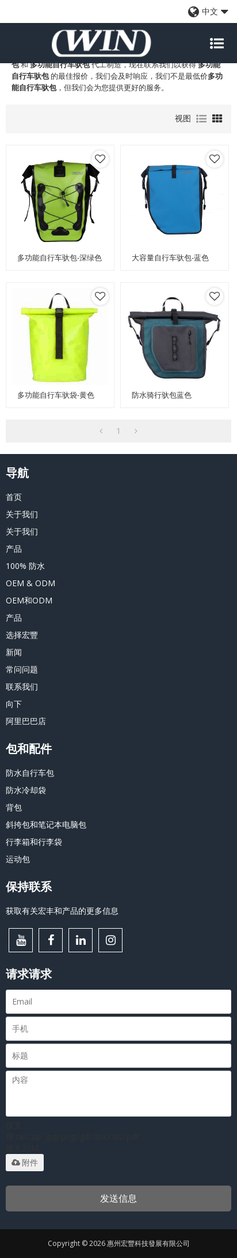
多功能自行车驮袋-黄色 (55, 395)
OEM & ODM (30, 583)
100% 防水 (25, 565)
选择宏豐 (22, 634)
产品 (14, 548)
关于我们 (22, 514)
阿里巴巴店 (26, 720)
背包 (14, 807)
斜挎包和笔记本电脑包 (46, 824)
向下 (14, 703)
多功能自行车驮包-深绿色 (59, 257)
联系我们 (22, 686)
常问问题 (22, 669)
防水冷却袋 (26, 789)
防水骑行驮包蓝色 (162, 395)
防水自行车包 (30, 772)
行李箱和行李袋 (34, 841)
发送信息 (118, 1198)
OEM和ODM (29, 600)
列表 (201, 119)
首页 (14, 496)
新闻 (14, 652)
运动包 (18, 858)
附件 (25, 1162)
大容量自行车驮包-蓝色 (170, 257)
